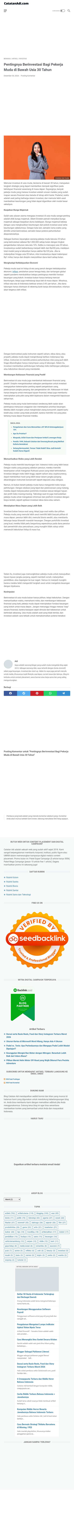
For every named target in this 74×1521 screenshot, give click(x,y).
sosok (59, 1218)
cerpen (31, 1241)
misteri (63, 1232)
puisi (8, 1251)
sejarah (51, 1223)
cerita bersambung (14, 1241)
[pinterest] (37, 693)
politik (21, 1218)
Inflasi (15, 271)
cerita (51, 1255)
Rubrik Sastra (12, 882)
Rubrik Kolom (12, 877)
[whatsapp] (50, 693)
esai (55, 1213)
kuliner (9, 1232)
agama (47, 1218)
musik (9, 1255)
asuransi (55, 1246)
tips (20, 1232)
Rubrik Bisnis (12, 886)
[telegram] (63, 693)
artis (38, 1227)
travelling (33, 1232)
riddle (43, 1241)
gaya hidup (11, 1246)
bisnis (9, 1218)
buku (19, 1255)
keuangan (51, 1237)
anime (19, 1251)
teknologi (34, 1218)
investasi (63, 1251)
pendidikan (11, 1237)
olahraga (37, 1223)
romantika (41, 1246)
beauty (51, 1251)
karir (54, 1241)
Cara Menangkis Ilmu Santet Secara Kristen (37, 1339)
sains (38, 1237)
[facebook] (10, 693)
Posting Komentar (28, 76)
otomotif (23, 1223)
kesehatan (51, 1227)
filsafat (10, 1223)
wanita (62, 1255)
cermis (30, 1255)
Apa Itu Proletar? (20, 434)
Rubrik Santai (12, 890)
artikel (10, 1213)
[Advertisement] (37, 36)
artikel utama (25, 1213)
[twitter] (23, 693)
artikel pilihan (49, 1232)
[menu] (7, 11)
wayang (9, 1260)
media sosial (26, 1246)
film (62, 1223)
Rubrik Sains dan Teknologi (18, 894)
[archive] (12, 1199)
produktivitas (12, 1227)
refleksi (30, 1251)
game (27, 1227)
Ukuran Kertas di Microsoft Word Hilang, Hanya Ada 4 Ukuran (34, 1041)
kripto (41, 1255)
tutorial (21, 1260)
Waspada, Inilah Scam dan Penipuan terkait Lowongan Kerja (37, 438)
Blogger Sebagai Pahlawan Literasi (33, 1351)
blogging (42, 1213)
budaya (26, 1237)
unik (40, 1251)
